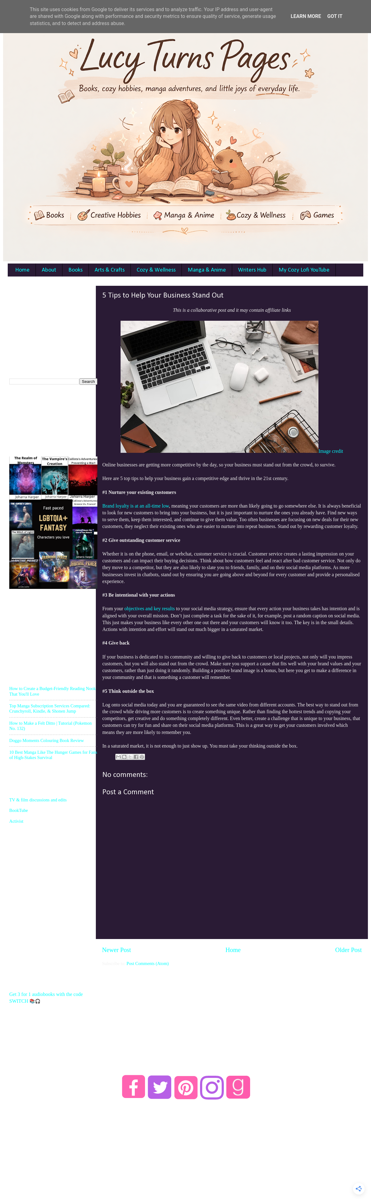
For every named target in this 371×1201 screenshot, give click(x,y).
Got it (334, 16)
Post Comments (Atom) (147, 963)
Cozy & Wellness (156, 270)
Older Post (348, 949)
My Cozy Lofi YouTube (304, 270)
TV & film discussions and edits (38, 799)
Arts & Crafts (110, 270)
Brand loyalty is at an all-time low (135, 505)
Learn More (306, 16)
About (49, 270)
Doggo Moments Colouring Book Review (46, 740)
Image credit (330, 451)
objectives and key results (149, 608)
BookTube (18, 810)
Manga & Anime (207, 270)
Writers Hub (252, 270)
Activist (16, 821)
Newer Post (116, 949)
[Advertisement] (55, 324)
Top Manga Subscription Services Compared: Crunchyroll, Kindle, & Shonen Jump (49, 708)
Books (75, 270)
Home (22, 270)
